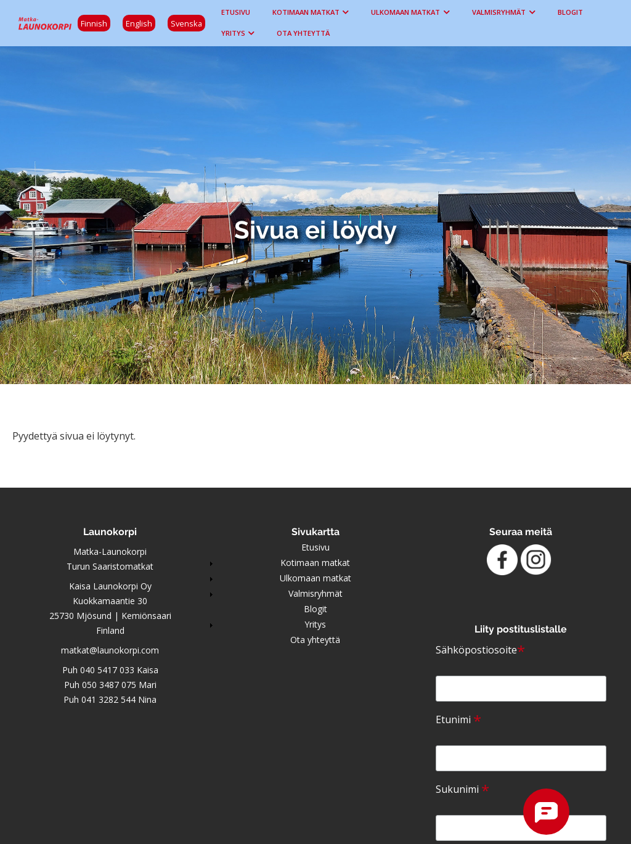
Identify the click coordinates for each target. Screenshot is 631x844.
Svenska (186, 23)
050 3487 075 (109, 684)
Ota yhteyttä (303, 33)
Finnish (94, 23)
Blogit (570, 12)
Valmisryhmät (499, 12)
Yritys (233, 33)
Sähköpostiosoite (480, 650)
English (139, 23)
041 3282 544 (108, 699)
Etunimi (458, 719)
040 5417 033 (107, 670)
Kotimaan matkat (306, 12)
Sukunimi (462, 789)
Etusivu (235, 12)
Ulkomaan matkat (405, 12)
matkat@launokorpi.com (110, 650)
